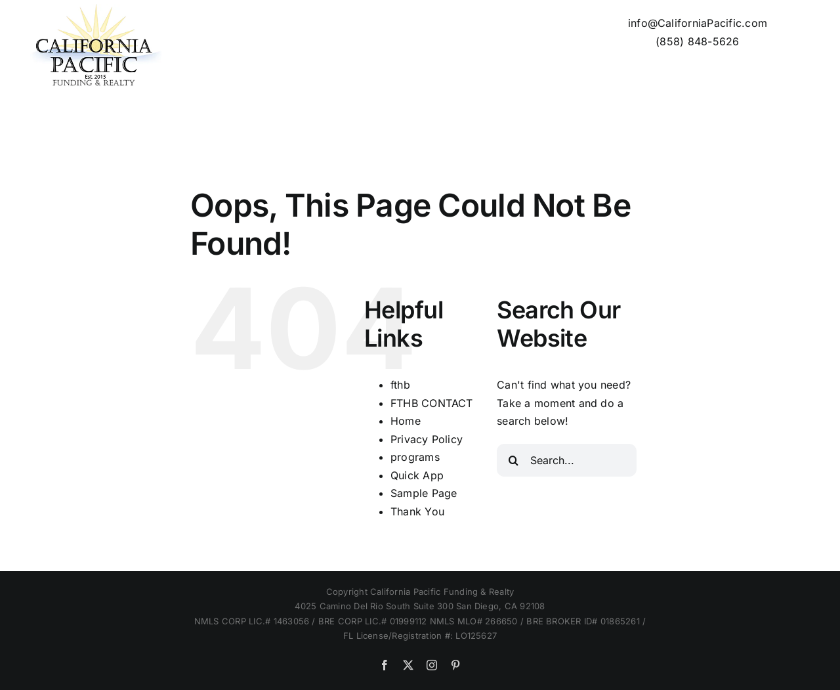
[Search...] (567, 460)
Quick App (417, 475)
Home (405, 420)
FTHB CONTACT (431, 403)
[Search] (513, 460)
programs (415, 457)
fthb (400, 384)
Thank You (417, 511)
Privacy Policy (426, 439)
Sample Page (423, 493)
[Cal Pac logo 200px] (93, 9)
